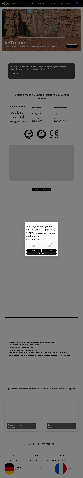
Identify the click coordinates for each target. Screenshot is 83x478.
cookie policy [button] (32, 232)
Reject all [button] (34, 250)
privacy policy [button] (37, 228)
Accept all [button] (49, 250)
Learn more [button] (41, 253)
